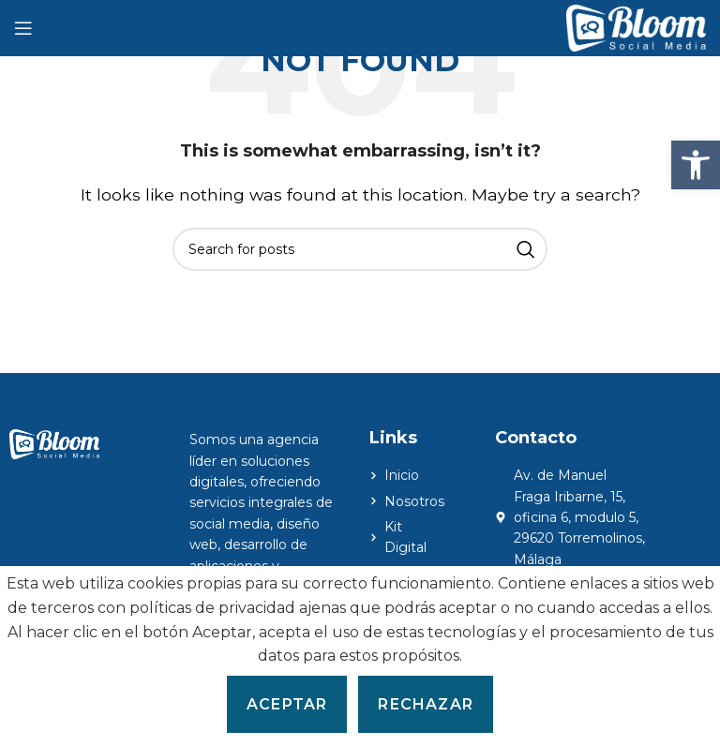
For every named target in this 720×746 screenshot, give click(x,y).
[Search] (360, 249)
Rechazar (425, 704)
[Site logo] (636, 27)
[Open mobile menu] (23, 28)
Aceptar (287, 704)
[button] (695, 165)
